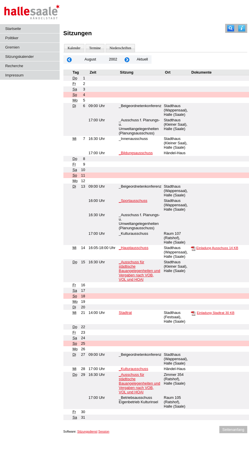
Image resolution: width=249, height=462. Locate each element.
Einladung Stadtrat (215, 312)
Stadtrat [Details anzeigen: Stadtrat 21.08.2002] (125, 312)
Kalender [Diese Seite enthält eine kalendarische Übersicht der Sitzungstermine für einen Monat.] (74, 48)
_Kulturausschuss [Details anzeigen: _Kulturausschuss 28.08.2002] (133, 369)
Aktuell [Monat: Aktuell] (142, 59)
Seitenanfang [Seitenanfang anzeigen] (233, 429)
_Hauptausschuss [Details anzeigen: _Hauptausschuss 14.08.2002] (133, 248)
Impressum (14, 75)
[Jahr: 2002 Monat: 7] (69, 59)
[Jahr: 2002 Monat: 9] (127, 59)
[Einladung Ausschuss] (193, 248)
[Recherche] (230, 28)
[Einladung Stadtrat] (193, 313)
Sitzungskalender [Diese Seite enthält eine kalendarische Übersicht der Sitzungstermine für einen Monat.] (19, 56)
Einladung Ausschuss (217, 248)
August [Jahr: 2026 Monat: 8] (90, 59)
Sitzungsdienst (87, 431)
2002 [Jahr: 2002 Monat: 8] (113, 59)
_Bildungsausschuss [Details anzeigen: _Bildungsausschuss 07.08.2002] (136, 153)
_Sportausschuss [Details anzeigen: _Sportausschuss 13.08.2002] (133, 200)
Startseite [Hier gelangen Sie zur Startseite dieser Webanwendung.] (13, 28)
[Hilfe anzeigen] (241, 28)
